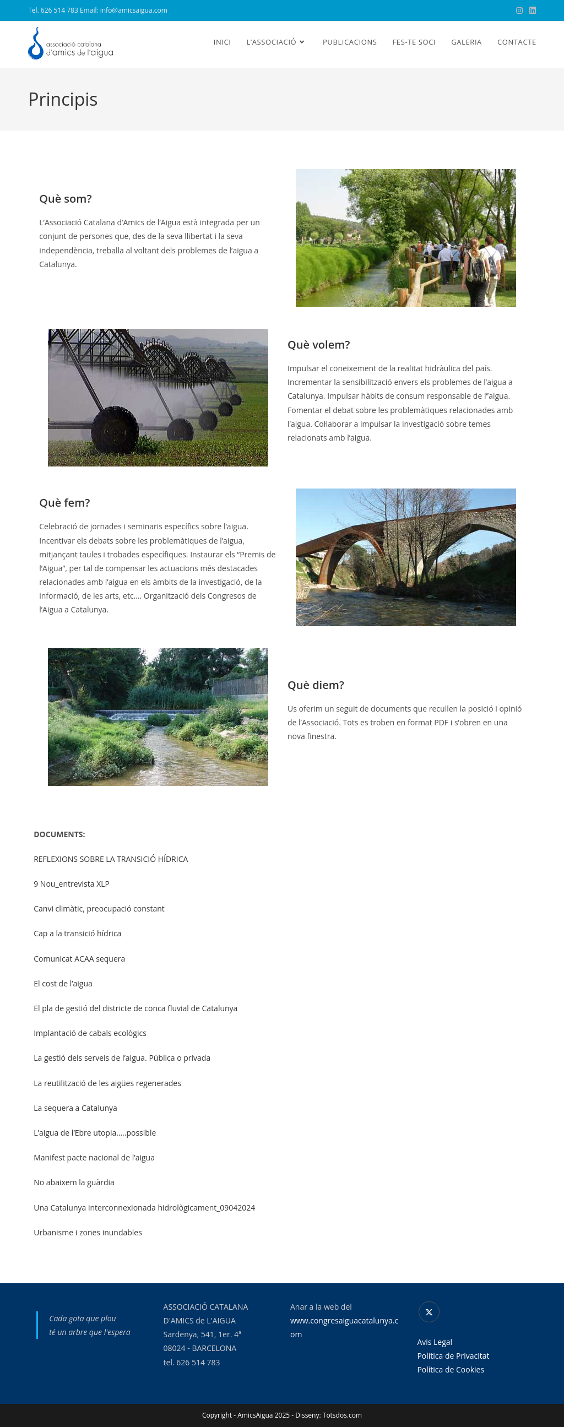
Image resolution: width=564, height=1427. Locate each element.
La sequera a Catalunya (75, 1108)
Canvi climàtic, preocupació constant (99, 908)
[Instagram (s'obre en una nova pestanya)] (519, 10)
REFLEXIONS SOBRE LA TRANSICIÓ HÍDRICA (111, 859)
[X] (429, 1311)
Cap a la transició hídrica (77, 933)
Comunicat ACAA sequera (79, 958)
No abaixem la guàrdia (74, 1182)
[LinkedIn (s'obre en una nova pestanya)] (531, 10)
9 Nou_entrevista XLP (72, 883)
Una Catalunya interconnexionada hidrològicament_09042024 (144, 1207)
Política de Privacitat (453, 1355)
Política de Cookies (450, 1369)
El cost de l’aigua (63, 983)
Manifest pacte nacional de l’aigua (94, 1157)
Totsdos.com (342, 1415)
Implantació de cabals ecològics (90, 1033)
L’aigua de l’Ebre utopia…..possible (95, 1132)
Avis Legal (434, 1342)
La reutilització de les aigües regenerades (107, 1083)
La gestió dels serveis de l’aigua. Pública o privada (122, 1057)
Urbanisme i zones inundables (88, 1232)
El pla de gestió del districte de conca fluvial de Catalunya (135, 1008)
